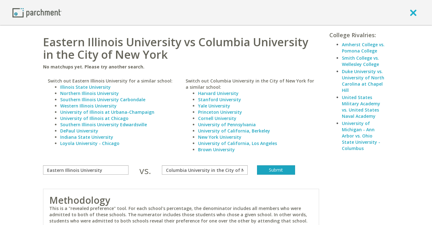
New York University (219, 137)
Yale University (214, 106)
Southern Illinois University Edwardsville (103, 125)
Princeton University (220, 112)
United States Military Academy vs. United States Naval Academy (361, 106)
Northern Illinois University (89, 93)
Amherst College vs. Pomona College (363, 48)
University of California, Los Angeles (237, 143)
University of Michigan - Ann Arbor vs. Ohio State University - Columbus (361, 135)
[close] (413, 12)
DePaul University (79, 131)
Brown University (216, 149)
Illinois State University (85, 87)
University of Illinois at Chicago (94, 118)
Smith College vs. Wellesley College (360, 61)
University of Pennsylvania (227, 125)
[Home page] (37, 12)
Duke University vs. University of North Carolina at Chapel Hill (363, 80)
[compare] (86, 170)
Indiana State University (86, 137)
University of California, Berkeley (234, 131)
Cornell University (217, 118)
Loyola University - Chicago (89, 143)
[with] (205, 170)
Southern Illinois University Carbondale (102, 99)
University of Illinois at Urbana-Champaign (107, 112)
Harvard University (218, 93)
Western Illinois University (88, 106)
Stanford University (219, 99)
